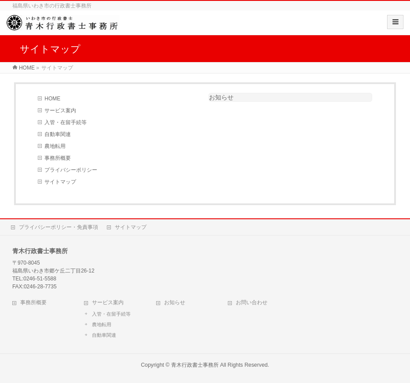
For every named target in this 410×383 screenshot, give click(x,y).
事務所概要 (57, 158)
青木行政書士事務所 (195, 365)
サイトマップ (60, 182)
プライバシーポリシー (70, 170)
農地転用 (55, 146)
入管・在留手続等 (65, 122)
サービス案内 (60, 110)
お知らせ (221, 97)
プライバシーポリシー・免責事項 (58, 227)
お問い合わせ (251, 302)
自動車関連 (57, 134)
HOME (52, 99)
